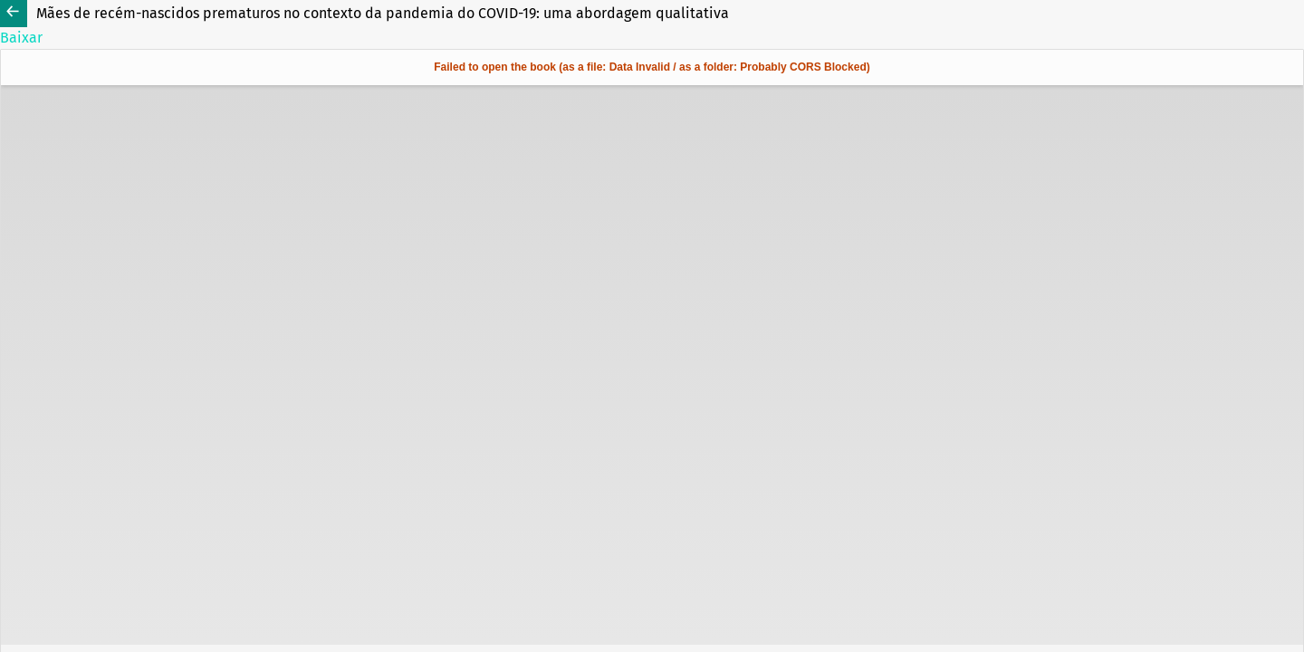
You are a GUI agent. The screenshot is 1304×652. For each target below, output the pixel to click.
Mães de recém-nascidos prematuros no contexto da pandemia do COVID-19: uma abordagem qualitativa (382, 13)
